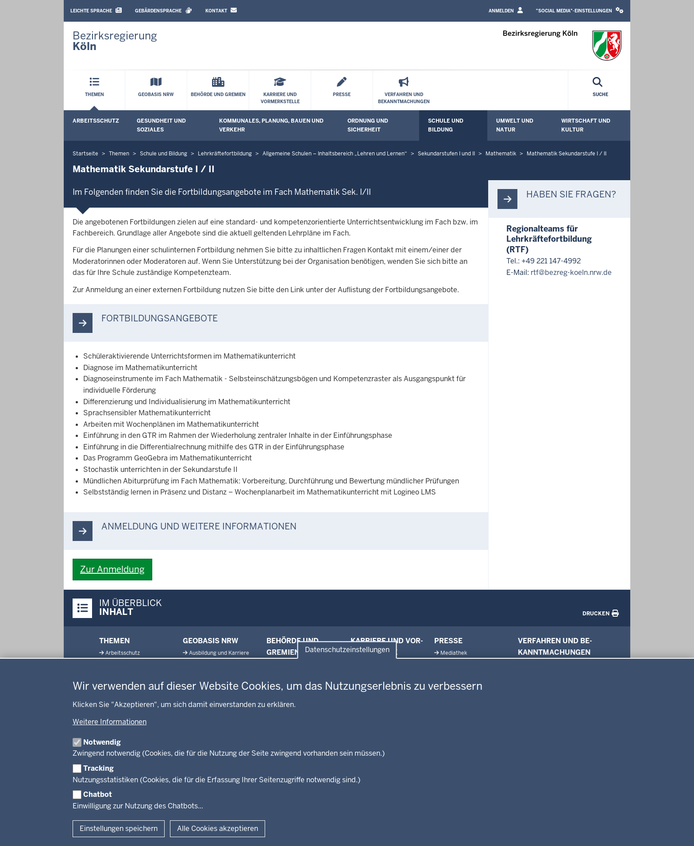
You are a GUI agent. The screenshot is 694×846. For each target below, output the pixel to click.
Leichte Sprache (96, 10)
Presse (448, 640)
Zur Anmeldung (112, 569)
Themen (114, 640)
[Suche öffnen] (600, 90)
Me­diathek (453, 653)
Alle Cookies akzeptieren (217, 828)
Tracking (98, 768)
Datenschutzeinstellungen (347, 649)
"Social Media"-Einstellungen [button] (580, 10)
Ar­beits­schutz (122, 653)
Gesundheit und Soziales (161, 125)
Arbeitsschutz (96, 120)
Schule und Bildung (445, 125)
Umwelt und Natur (514, 125)
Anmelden (506, 10)
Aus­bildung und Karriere (219, 653)
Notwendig (102, 742)
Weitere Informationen (110, 721)
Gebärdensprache (163, 10)
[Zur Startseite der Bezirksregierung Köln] (115, 41)
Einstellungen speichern (119, 828)
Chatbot (97, 794)
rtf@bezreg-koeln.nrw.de (571, 272)
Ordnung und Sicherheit (367, 125)
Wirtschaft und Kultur (585, 125)
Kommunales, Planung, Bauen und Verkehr (271, 125)
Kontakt (221, 10)
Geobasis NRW (210, 640)
